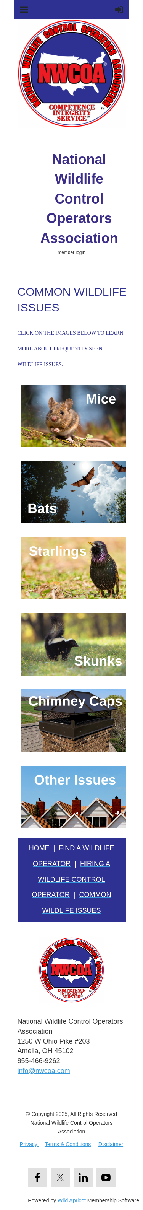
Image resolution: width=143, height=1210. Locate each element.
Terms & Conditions (68, 1144)
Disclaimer (110, 1144)
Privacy (29, 1144)
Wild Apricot (72, 1200)
